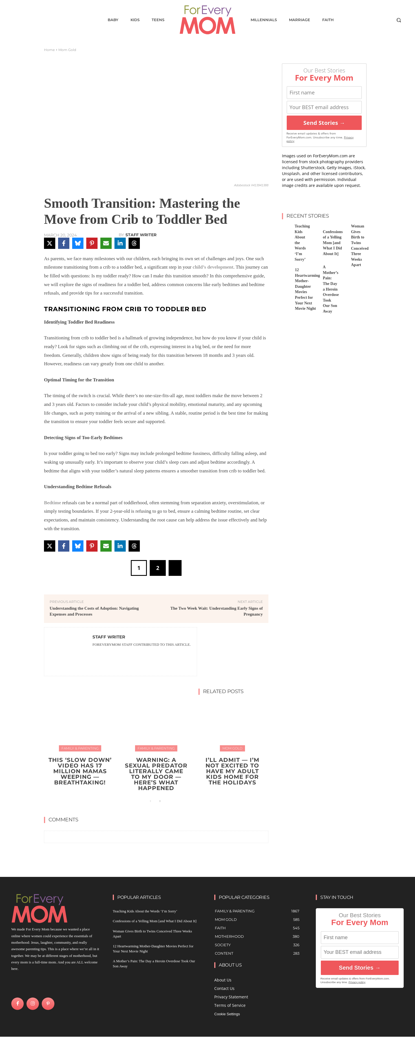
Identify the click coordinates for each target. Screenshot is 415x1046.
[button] (399, 20)
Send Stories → (324, 123)
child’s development (213, 267)
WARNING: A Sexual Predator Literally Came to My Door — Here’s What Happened (156, 774)
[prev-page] (150, 801)
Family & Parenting (80, 748)
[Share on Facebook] (63, 243)
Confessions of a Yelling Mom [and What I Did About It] (333, 243)
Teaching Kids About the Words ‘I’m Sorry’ (145, 911)
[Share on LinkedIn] (120, 243)
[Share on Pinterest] (92, 243)
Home (49, 50)
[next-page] (159, 801)
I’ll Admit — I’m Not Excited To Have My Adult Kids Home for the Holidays (232, 771)
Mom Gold (67, 50)
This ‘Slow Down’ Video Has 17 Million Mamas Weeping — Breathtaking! (80, 771)
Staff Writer (140, 235)
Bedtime (52, 502)
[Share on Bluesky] (77, 243)
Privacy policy (356, 982)
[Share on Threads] (134, 243)
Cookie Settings (227, 1014)
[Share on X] (49, 243)
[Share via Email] (106, 243)
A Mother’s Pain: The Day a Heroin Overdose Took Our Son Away (331, 289)
